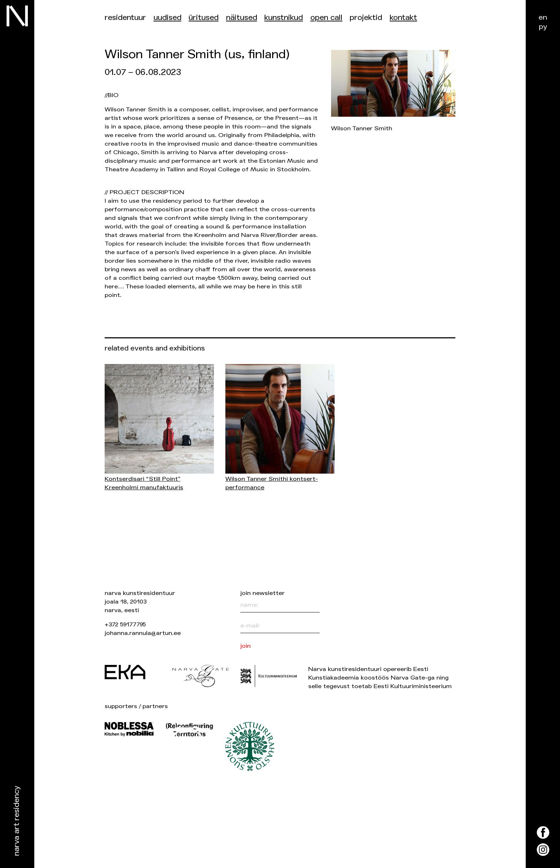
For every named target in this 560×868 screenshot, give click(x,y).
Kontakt (403, 17)
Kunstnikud (283, 17)
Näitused (241, 17)
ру (543, 26)
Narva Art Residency (16, 821)
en (543, 17)
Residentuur (125, 17)
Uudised (167, 17)
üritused (204, 17)
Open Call (326, 17)
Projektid (366, 17)
